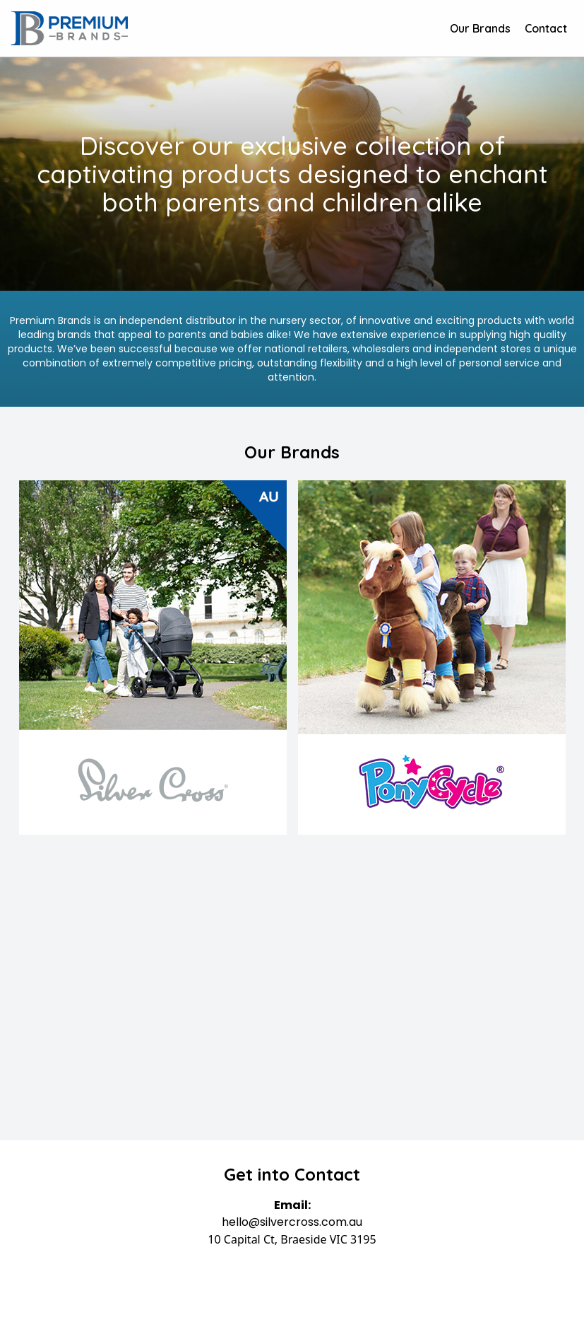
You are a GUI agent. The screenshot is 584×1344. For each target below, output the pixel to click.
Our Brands (480, 28)
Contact (546, 28)
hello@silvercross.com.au (292, 1222)
